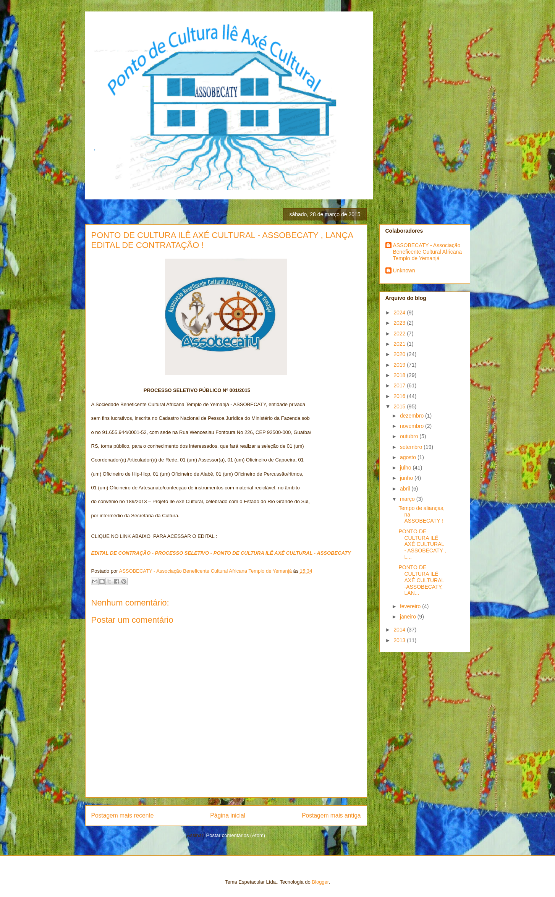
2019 (400, 365)
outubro (409, 436)
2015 (400, 406)
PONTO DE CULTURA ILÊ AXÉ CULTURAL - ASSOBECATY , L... (422, 544)
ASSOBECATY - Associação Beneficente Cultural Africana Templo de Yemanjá (427, 251)
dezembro (412, 416)
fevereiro (411, 606)
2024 (400, 312)
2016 (400, 396)
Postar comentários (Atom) (235, 835)
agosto (408, 457)
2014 (400, 630)
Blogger (320, 882)
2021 (400, 344)
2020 (400, 354)
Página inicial (227, 815)
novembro (412, 426)
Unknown (404, 270)
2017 (400, 385)
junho (407, 478)
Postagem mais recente (122, 815)
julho (406, 468)
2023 (400, 323)
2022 (400, 333)
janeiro (408, 617)
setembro (412, 447)
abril (405, 489)
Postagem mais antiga (331, 815)
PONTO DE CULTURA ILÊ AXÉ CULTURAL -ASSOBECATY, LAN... (421, 580)
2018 (400, 375)
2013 (400, 640)
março (408, 499)
